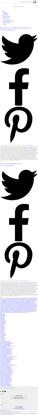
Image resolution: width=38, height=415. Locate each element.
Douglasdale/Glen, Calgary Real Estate (22, 302)
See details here (30, 145)
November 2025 (3, 322)
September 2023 (3, 335)
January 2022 (2, 339)
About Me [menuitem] (5, 23)
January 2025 (2, 328)
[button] (34, 1)
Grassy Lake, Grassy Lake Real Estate (15, 305)
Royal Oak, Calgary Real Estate (31, 309)
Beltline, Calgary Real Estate (20, 298)
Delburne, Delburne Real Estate (5, 354)
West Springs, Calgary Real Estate (11, 312)
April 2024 (2, 331)
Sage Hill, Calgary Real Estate (5, 310)
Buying (3, 15)
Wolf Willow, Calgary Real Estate (22, 312)
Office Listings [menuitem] (6, 14)
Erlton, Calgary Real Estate (4, 361)
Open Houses (2, 316)
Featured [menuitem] (5, 12)
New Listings (2, 315)
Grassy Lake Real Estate (4, 305)
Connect (29, 1)
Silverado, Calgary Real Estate (16, 310)
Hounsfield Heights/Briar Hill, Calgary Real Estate (8, 365)
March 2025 (2, 326)
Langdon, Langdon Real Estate (18, 306)
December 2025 (3, 321)
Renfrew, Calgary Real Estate (21, 309)
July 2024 (2, 329)
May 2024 (2, 330)
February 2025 (2, 327)
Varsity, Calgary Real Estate (5, 384)
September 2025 (3, 323)
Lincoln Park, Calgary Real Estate (6, 307)
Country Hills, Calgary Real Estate (6, 352)
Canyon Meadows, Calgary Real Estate (14, 300)
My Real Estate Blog (3, 314)
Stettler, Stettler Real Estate (5, 311)
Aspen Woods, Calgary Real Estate (6, 341)
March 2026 (2, 319)
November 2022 (3, 337)
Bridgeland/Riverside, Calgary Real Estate (19, 299)
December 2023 (3, 334)
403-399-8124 (19, 406)
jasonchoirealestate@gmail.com (19, 408)
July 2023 (2, 336)
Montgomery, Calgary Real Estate (10, 308)
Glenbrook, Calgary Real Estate (5, 363)
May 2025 (2, 325)
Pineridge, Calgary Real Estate (10, 309)
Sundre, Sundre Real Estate (15, 311)
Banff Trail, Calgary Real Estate (5, 342)
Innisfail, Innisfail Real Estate (8, 306)
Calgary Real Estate (30, 299)
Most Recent (2, 318)
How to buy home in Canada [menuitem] (8, 20)
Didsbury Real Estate (11, 302)
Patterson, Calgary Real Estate (9, 30)
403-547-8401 (20, 407)
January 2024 (2, 333)
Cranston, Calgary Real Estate (13, 301)
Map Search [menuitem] (6, 13)
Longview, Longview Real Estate (17, 307)
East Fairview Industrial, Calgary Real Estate (7, 359)
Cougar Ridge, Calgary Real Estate (6, 351)
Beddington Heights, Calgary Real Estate (8, 298)
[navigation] (19, 18)
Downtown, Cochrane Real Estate (6, 358)
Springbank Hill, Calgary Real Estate (6, 380)
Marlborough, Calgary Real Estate (6, 371)
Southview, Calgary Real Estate (5, 379)
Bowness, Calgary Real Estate (31, 298)
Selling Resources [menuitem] (6, 18)
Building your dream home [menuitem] (8, 21)
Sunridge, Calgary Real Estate (25, 311)
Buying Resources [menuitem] (6, 16)
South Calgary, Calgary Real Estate (28, 310)
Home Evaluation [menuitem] (6, 19)
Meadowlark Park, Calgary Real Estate (7, 372)
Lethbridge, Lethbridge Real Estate (31, 306)
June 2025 (2, 324)
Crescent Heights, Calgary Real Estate (25, 301)
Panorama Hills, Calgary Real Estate (23, 308)
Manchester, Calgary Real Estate (6, 370)
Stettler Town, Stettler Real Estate (6, 381)
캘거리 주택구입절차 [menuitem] (6, 22)
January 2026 (2, 320)
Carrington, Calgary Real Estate (27, 300)
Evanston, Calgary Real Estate (5, 362)
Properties (3, 11)
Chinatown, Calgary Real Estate (5, 350)
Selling (3, 17)
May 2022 (2, 338)
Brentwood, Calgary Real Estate (5, 299)
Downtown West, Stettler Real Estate (20, 303)
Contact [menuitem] (5, 24)
